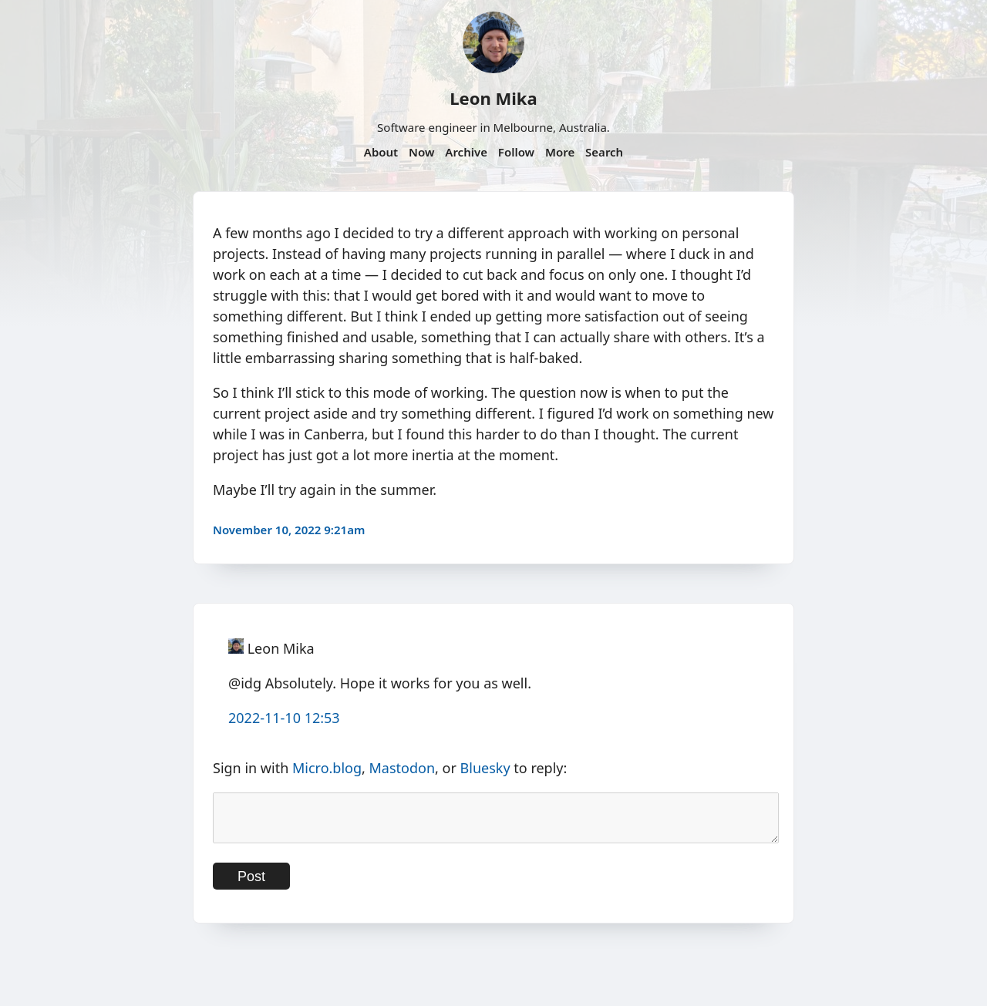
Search (604, 152)
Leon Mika (493, 97)
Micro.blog (327, 768)
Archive (466, 152)
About (381, 152)
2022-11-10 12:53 (284, 717)
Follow (516, 152)
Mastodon (402, 768)
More (559, 152)
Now (421, 152)
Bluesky (485, 768)
